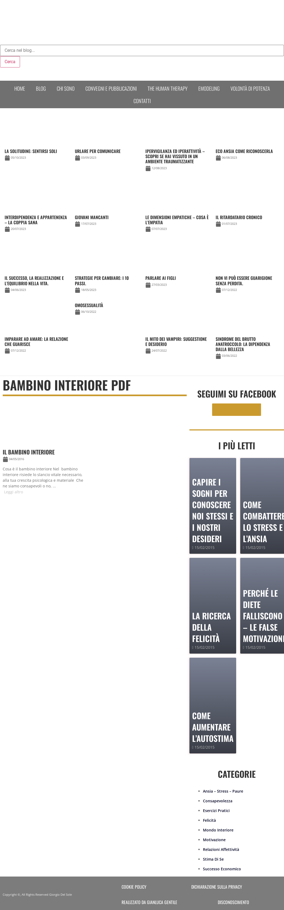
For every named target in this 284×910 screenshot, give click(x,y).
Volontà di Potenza (250, 88)
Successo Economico (222, 868)
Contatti (142, 100)
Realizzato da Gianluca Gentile (149, 902)
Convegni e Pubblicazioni (111, 88)
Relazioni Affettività (221, 849)
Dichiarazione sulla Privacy (216, 887)
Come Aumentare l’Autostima (212, 726)
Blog (41, 88)
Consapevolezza (217, 800)
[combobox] (142, 50)
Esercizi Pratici (216, 810)
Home (19, 88)
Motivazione (214, 839)
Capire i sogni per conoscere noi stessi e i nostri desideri (212, 510)
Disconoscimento (233, 902)
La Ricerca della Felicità (211, 627)
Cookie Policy (134, 887)
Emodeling (209, 88)
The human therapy (168, 88)
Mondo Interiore (218, 830)
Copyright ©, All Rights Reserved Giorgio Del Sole (37, 894)
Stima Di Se (213, 859)
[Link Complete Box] (107, 310)
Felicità (209, 820)
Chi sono (66, 88)
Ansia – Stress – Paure (223, 791)
